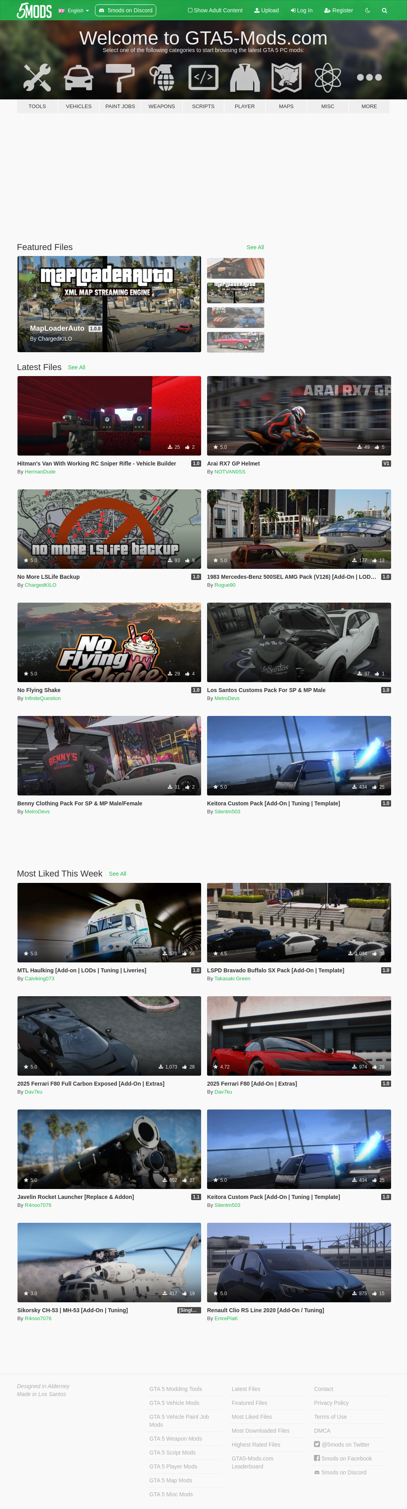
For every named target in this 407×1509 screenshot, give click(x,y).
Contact (323, 1389)
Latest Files (246, 1389)
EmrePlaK (226, 1318)
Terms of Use (330, 1417)
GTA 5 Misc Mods (171, 1494)
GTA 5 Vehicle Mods (174, 1403)
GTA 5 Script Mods (172, 1452)
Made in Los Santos (41, 1394)
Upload (266, 10)
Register (338, 10)
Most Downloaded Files (261, 1431)
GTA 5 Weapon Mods (175, 1438)
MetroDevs (227, 698)
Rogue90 (225, 585)
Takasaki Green (232, 978)
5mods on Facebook (343, 1458)
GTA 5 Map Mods (170, 1480)
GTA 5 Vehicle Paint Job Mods (179, 1421)
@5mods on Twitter (341, 1444)
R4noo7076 (38, 1205)
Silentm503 (227, 812)
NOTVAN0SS (230, 472)
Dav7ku (33, 1092)
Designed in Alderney (43, 1386)
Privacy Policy (331, 1403)
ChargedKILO (40, 585)
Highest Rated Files (256, 1444)
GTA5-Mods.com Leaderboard (252, 1462)
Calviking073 (39, 978)
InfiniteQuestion (42, 698)
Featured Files (249, 1403)
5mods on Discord (340, 1472)
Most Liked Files (252, 1417)
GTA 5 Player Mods (173, 1466)
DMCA (322, 1431)
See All (255, 247)
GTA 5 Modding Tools (175, 1389)
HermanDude (40, 472)
